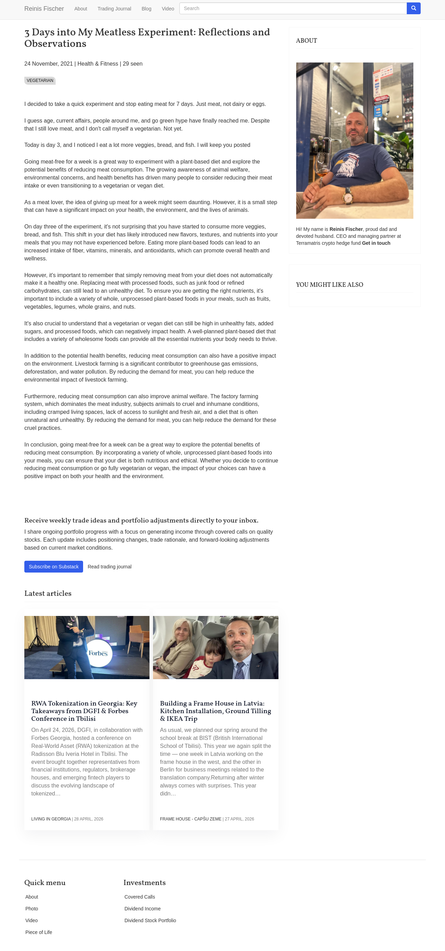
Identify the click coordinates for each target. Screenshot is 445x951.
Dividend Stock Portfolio (150, 920)
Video (168, 8)
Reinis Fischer (44, 8)
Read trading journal (109, 566)
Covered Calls (139, 897)
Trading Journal (114, 8)
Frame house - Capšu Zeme (190, 819)
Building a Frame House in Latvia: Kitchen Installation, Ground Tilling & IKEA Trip (215, 711)
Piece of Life (38, 932)
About (80, 8)
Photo (31, 908)
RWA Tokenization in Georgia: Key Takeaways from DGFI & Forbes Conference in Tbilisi (84, 711)
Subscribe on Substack (54, 566)
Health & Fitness (98, 64)
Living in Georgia (51, 819)
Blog (146, 8)
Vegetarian (40, 80)
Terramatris (309, 243)
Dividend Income (142, 908)
